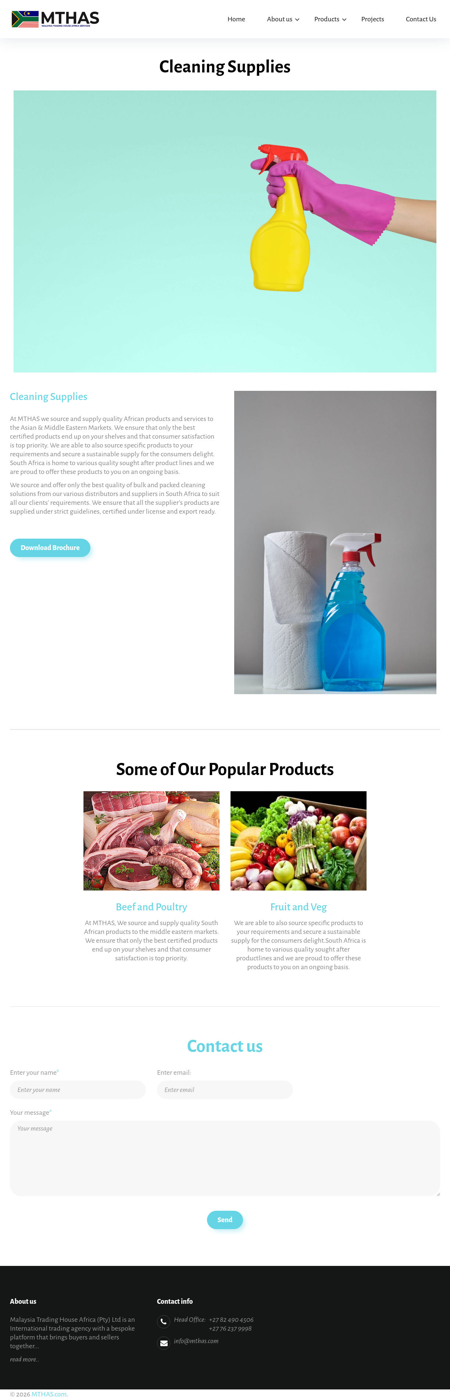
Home (236, 19)
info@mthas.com (196, 1341)
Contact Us (421, 19)
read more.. (24, 1359)
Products (326, 19)
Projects (372, 19)
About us (279, 19)
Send (225, 1220)
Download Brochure (50, 548)
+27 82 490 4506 (231, 1319)
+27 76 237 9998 (230, 1328)
